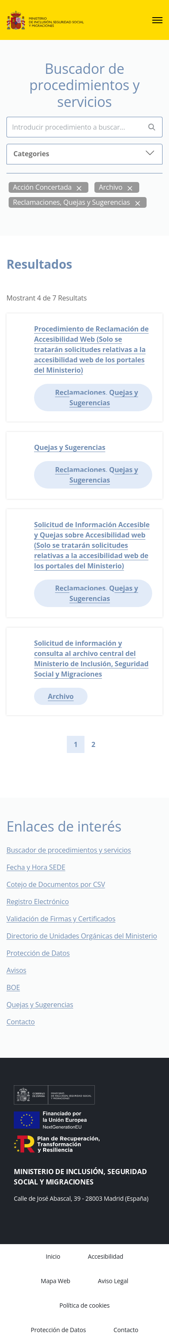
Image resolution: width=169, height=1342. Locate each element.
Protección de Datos (38, 953)
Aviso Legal (113, 1281)
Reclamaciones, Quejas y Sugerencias (71, 202)
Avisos (16, 970)
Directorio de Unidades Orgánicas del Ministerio (81, 936)
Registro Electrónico (37, 901)
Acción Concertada (42, 187)
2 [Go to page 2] (93, 744)
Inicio (53, 1256)
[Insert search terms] (73, 127)
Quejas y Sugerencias (69, 447)
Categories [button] (84, 153)
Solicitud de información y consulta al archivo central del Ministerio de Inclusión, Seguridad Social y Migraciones (91, 658)
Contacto (26, 1022)
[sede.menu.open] (157, 20)
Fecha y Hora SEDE (35, 867)
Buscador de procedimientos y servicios (68, 850)
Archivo (110, 187)
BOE (19, 987)
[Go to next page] (109, 744)
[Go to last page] (123, 744)
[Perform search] (152, 127)
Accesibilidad (105, 1256)
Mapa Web (55, 1281)
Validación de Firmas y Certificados (67, 919)
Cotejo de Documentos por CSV (61, 884)
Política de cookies (84, 1305)
